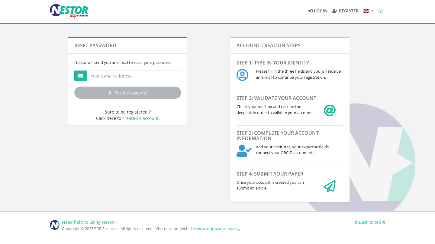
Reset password (128, 93)
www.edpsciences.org (218, 228)
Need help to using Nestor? (89, 222)
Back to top (370, 222)
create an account (140, 118)
